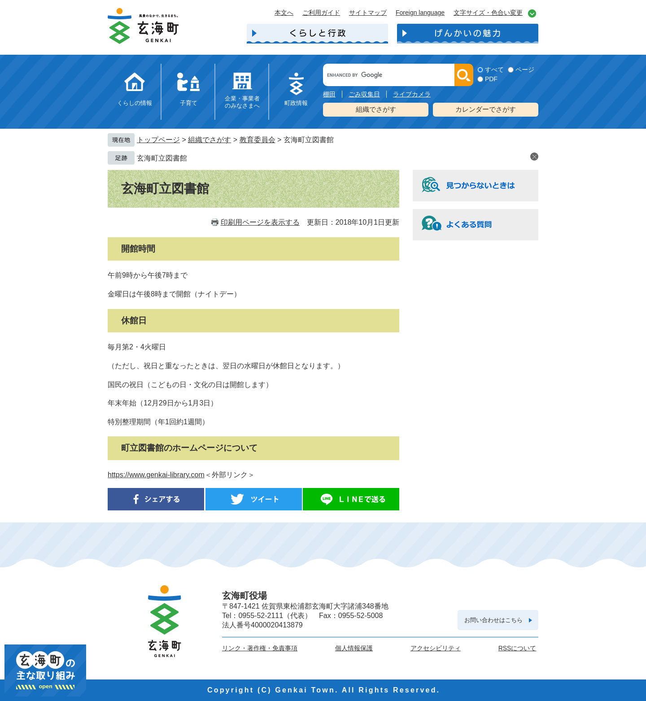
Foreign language (420, 12)
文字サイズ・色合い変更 (488, 12)
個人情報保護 (354, 648)
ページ (524, 69)
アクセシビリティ (435, 648)
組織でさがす (376, 109)
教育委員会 (257, 140)
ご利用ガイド (321, 12)
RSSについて (517, 648)
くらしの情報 (134, 103)
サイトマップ (368, 12)
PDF (491, 79)
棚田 (329, 94)
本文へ (284, 12)
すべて (494, 69)
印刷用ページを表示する (260, 222)
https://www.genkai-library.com (156, 475)
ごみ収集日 (364, 94)
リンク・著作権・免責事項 (259, 648)
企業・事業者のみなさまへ (242, 102)
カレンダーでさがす (485, 109)
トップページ (158, 140)
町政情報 (296, 103)
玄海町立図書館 (162, 158)
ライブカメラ (412, 94)
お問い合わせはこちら (493, 620)
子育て (188, 103)
